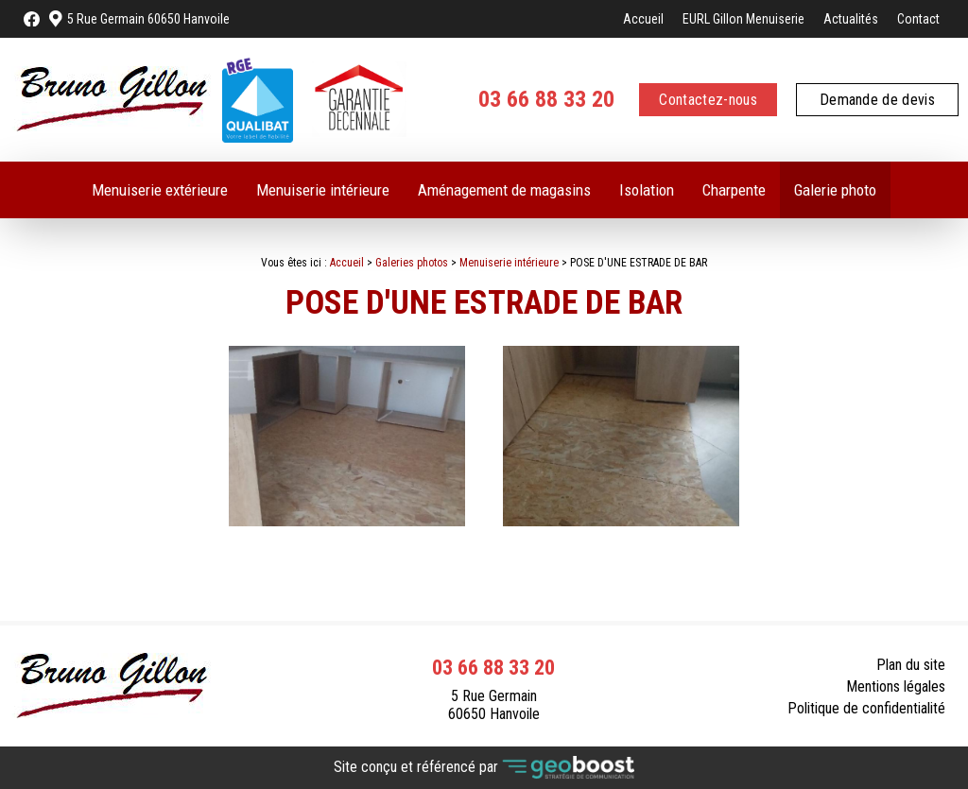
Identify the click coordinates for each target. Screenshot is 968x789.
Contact (918, 18)
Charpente (734, 189)
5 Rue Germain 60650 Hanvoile (148, 18)
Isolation (646, 189)
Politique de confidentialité (866, 708)
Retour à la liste (888, 576)
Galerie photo (835, 189)
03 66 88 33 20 (546, 99)
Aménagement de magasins (504, 189)
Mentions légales (895, 686)
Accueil (643, 18)
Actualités (850, 18)
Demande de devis (877, 100)
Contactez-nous (707, 100)
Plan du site (910, 665)
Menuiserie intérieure (322, 189)
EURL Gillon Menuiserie (743, 18)
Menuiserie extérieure (160, 189)
